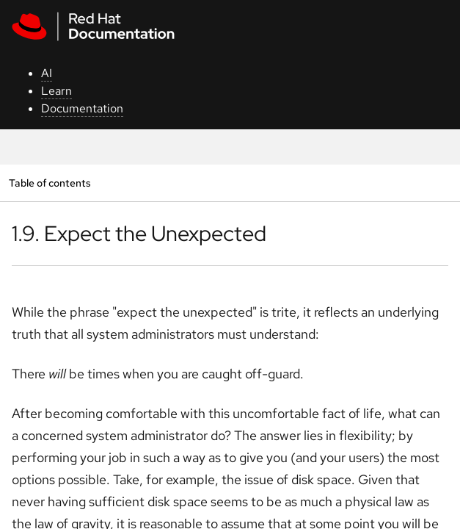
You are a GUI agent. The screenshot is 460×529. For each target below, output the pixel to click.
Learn (56, 90)
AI (46, 73)
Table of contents (49, 183)
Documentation (82, 108)
